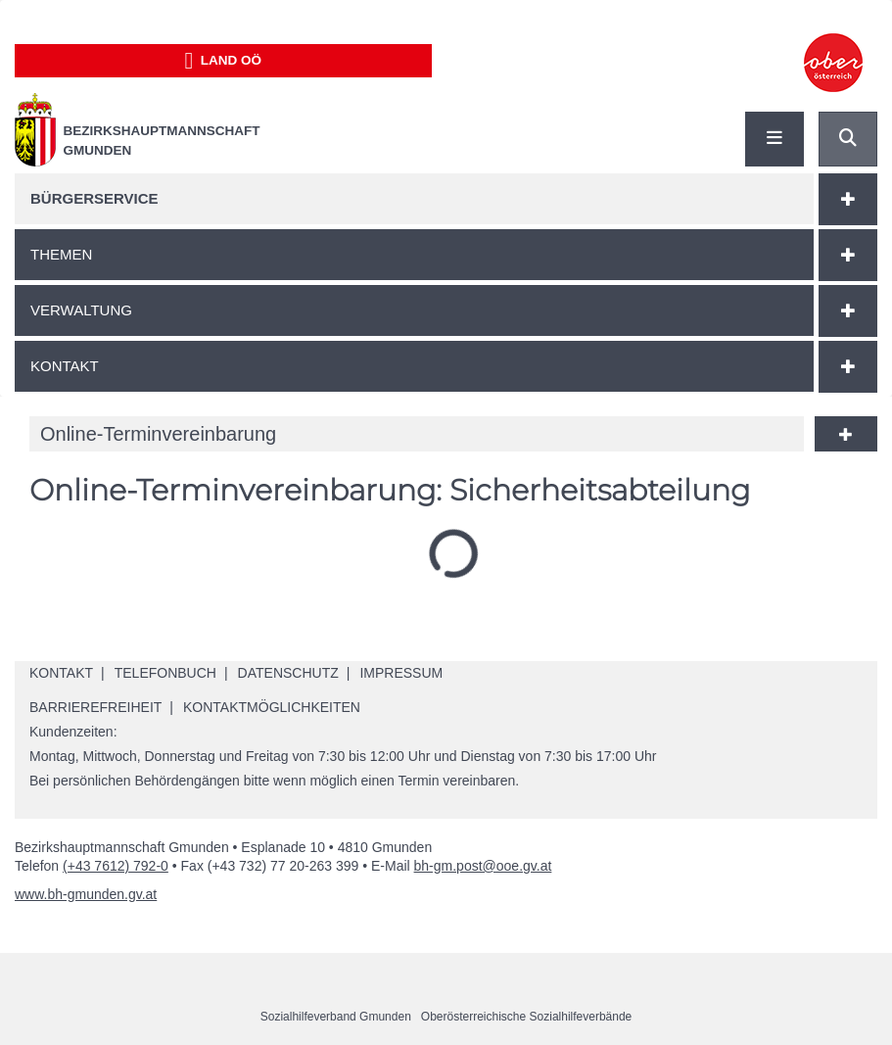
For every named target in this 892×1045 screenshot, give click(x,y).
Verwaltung (81, 310)
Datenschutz (288, 673)
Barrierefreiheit (95, 707)
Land (222, 60)
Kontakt (64, 365)
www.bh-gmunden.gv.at (86, 894)
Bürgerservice (94, 198)
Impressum (401, 673)
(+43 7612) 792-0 (115, 866)
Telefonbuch (165, 673)
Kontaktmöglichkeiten (271, 707)
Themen (61, 254)
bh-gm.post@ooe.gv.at (483, 866)
